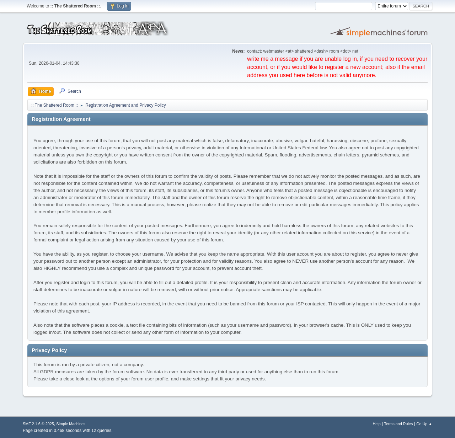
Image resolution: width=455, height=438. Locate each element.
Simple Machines (70, 424)
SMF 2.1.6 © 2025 (38, 424)
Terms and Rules (398, 424)
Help (377, 424)
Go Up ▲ (424, 424)
